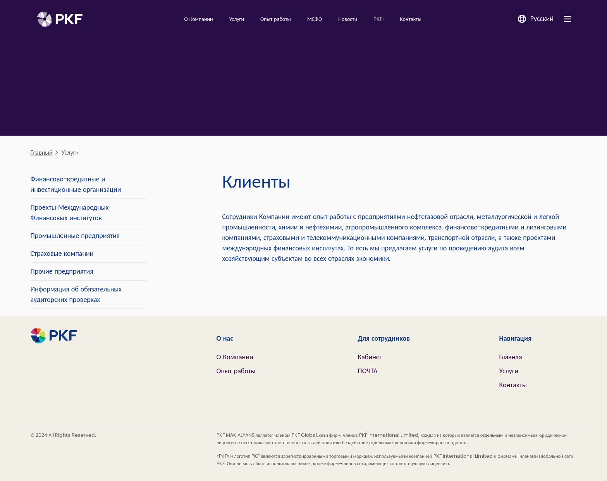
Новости (347, 19)
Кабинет (370, 357)
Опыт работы (275, 19)
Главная (510, 357)
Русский (542, 18)
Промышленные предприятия (75, 235)
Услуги (236, 19)
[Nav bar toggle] (568, 19)
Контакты (410, 19)
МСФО (314, 19)
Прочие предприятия (62, 271)
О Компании (198, 19)
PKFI (378, 19)
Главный (42, 152)
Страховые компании (62, 253)
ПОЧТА (368, 371)
